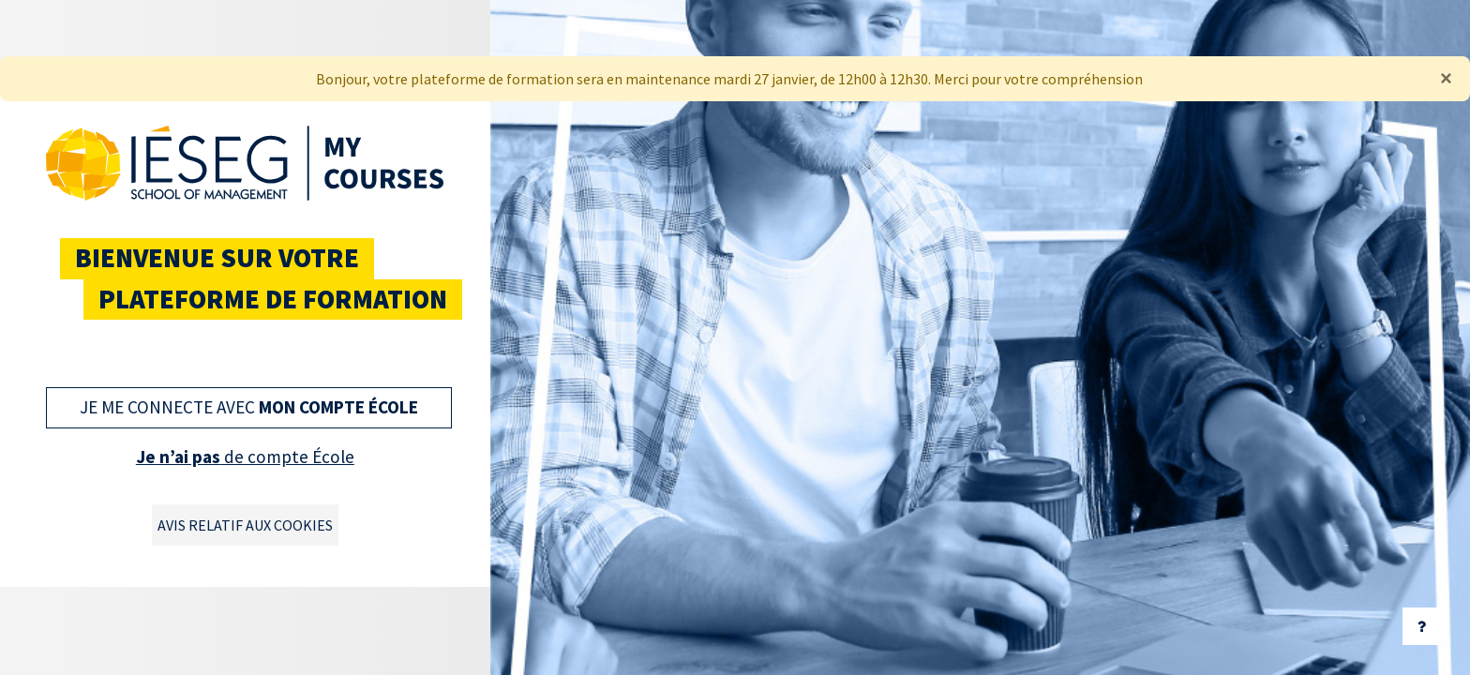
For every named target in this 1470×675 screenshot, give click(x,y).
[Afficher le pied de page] (1421, 626)
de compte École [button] (245, 456)
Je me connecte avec (249, 407)
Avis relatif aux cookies (245, 525)
